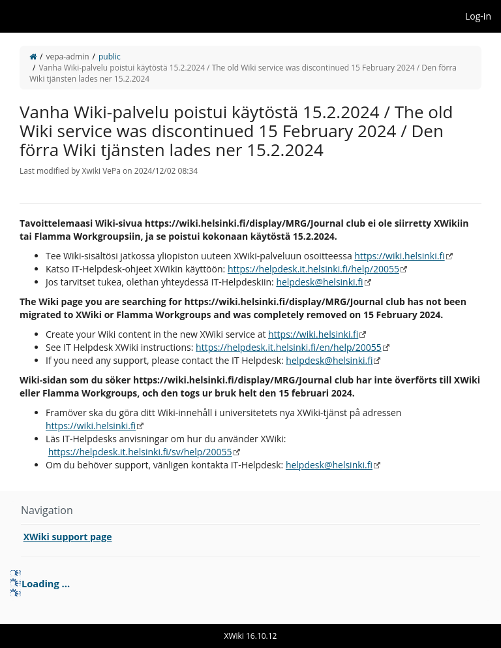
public (110, 56)
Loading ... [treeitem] (46, 583)
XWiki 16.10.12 (250, 635)
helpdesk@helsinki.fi (319, 282)
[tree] (250, 583)
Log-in (478, 16)
